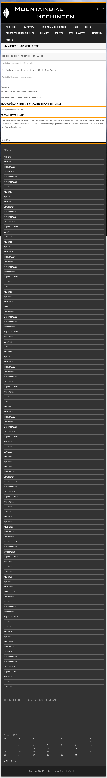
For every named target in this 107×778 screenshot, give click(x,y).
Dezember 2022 (10, 317)
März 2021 (8, 412)
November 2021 (10, 377)
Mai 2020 (8, 457)
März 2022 (8, 362)
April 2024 (8, 247)
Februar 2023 (9, 307)
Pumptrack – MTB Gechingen (53, 27)
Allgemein (14, 77)
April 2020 (8, 462)
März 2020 (8, 467)
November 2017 (10, 607)
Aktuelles (11, 27)
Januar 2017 (9, 652)
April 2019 (8, 522)
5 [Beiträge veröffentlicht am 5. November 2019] (18, 745)
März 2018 (8, 587)
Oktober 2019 (9, 492)
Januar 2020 (9, 477)
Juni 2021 (8, 402)
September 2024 (11, 227)
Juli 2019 (8, 507)
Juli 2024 (8, 232)
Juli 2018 (8, 567)
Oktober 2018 (9, 552)
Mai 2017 (8, 632)
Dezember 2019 (10, 482)
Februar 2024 (9, 257)
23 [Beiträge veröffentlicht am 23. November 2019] (76, 752)
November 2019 (10, 487)
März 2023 (8, 302)
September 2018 (11, 557)
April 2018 (8, 582)
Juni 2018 (8, 572)
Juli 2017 (8, 622)
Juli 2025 (8, 187)
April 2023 (8, 297)
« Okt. (6, 761)
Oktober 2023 (9, 272)
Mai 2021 (8, 407)
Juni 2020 (8, 452)
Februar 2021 (9, 417)
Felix (31, 63)
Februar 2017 (9, 647)
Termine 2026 (28, 27)
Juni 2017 (8, 627)
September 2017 (11, 617)
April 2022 (8, 357)
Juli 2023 (8, 282)
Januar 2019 (9, 537)
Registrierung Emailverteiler (20, 33)
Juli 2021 (8, 397)
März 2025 (8, 202)
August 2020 (9, 442)
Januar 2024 (9, 262)
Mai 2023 (8, 292)
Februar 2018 (9, 592)
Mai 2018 (8, 577)
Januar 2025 (9, 207)
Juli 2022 (8, 342)
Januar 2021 (9, 422)
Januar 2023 (9, 312)
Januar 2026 (9, 172)
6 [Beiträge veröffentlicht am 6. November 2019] (33, 745)
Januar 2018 (9, 597)
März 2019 (8, 527)
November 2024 (10, 217)
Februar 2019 (9, 532)
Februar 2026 (9, 167)
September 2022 (11, 332)
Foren (88, 27)
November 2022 (10, 322)
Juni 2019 (8, 512)
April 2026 (8, 157)
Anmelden (10, 40)
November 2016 (10, 662)
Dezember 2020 (10, 427)
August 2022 (9, 337)
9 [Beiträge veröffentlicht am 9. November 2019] (75, 745)
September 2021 (11, 387)
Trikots (75, 27)
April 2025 (8, 197)
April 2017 (8, 637)
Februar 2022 (9, 367)
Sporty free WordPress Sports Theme (44, 771)
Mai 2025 (8, 192)
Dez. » (13, 761)
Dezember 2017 (10, 602)
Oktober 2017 (9, 612)
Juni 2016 (8, 687)
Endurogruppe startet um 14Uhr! (23, 56)
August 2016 (9, 677)
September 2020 (11, 437)
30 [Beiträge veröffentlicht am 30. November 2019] (76, 755)
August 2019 (9, 502)
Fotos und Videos (77, 33)
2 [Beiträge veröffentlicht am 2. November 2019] (75, 742)
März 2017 (8, 642)
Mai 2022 (8, 352)
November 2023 (10, 267)
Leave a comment (27, 77)
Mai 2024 (8, 242)
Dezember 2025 (10, 177)
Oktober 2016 (9, 667)
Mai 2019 (8, 517)
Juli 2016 (8, 682)
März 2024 (8, 252)
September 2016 (11, 672)
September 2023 (11, 277)
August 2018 (9, 562)
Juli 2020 (8, 447)
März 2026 (8, 162)
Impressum (97, 33)
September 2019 (11, 497)
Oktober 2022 (9, 327)
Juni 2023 (8, 287)
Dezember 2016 (10, 657)
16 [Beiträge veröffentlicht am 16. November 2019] (76, 748)
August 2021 (9, 392)
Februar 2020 (9, 472)
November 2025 (10, 182)
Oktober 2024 (9, 222)
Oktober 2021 (9, 382)
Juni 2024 (8, 237)
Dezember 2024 (10, 212)
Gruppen (59, 33)
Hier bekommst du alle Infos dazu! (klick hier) (21, 97)
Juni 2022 (8, 347)
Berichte (44, 33)
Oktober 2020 (9, 432)
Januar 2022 (9, 372)
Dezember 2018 (10, 542)
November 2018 (10, 547)
